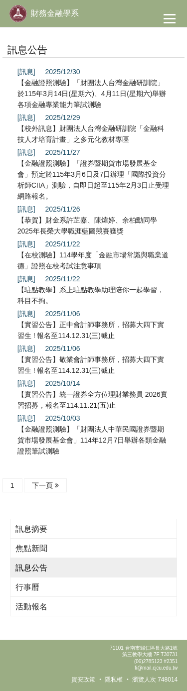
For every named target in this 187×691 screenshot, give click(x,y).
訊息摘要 (31, 529)
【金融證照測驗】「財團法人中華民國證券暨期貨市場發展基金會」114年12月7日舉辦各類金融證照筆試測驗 (92, 440)
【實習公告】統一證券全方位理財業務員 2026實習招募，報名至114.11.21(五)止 (92, 399)
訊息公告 (31, 568)
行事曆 (27, 587)
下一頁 (45, 485)
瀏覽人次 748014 (155, 679)
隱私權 (114, 679)
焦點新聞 (31, 548)
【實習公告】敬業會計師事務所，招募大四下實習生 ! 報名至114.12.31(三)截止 (90, 364)
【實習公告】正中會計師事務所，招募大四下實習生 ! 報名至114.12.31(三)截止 (90, 330)
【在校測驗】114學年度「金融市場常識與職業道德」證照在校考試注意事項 (93, 260)
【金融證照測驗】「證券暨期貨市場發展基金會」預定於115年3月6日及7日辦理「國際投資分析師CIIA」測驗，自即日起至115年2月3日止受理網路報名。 (93, 179)
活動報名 (31, 606)
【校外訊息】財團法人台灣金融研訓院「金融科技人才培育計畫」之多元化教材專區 (90, 133)
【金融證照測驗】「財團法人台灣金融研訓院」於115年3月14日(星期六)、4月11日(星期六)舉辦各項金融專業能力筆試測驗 (92, 94)
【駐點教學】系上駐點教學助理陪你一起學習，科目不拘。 (90, 295)
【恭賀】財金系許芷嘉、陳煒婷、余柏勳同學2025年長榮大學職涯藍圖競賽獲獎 (87, 225)
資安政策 (83, 679)
